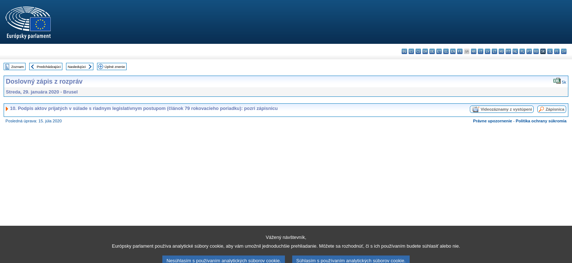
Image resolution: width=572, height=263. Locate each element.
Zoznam (17, 67)
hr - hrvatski (473, 51)
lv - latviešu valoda (487, 51)
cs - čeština (418, 51)
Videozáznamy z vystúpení (506, 109)
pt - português (529, 51)
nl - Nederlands (515, 51)
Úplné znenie (115, 67)
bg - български (404, 51)
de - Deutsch (432, 51)
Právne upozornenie (492, 121)
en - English (453, 51)
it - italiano (480, 51)
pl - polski (522, 51)
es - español (411, 51)
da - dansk (425, 51)
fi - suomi (557, 51)
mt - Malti (508, 51)
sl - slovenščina (550, 51)
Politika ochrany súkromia (541, 121)
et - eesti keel (439, 51)
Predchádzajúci (49, 67)
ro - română (536, 51)
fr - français (460, 51)
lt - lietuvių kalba (494, 51)
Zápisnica (554, 109)
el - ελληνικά (446, 51)
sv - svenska (564, 51)
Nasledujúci (77, 67)
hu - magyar (501, 51)
